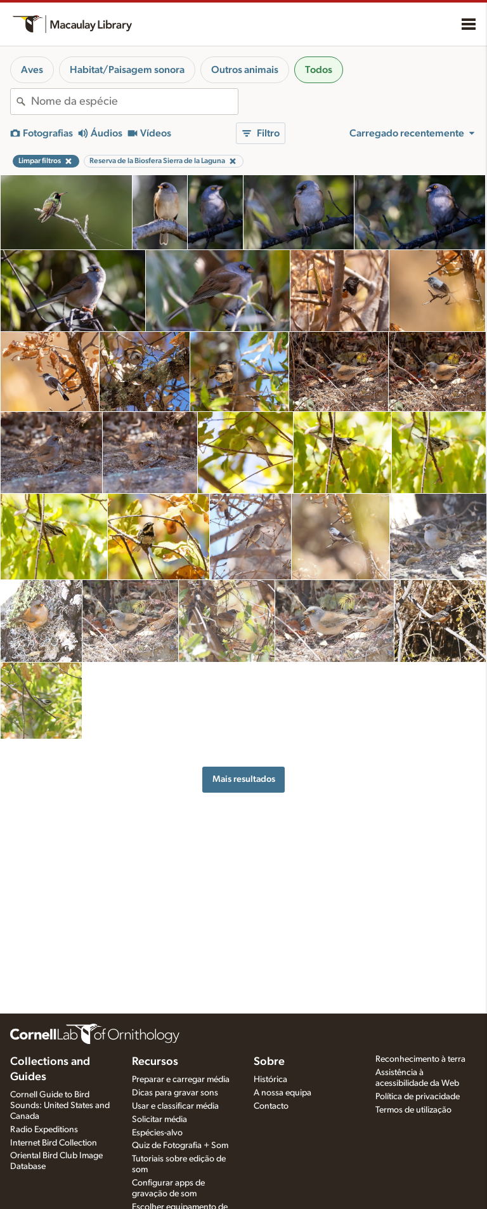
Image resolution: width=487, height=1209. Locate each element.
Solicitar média (159, 1119)
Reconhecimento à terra (420, 1059)
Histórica (270, 1079)
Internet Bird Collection (53, 1143)
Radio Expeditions (44, 1129)
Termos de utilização (413, 1110)
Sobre (269, 1061)
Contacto (271, 1106)
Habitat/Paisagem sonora (127, 70)
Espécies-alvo (157, 1132)
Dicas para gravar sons (175, 1092)
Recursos (155, 1061)
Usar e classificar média (175, 1106)
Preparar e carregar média (181, 1079)
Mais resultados (243, 779)
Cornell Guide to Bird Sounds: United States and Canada (60, 1105)
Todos (318, 70)
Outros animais (244, 70)
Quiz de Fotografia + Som (180, 1145)
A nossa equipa (282, 1092)
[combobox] (134, 101)
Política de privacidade (417, 1096)
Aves (32, 70)
